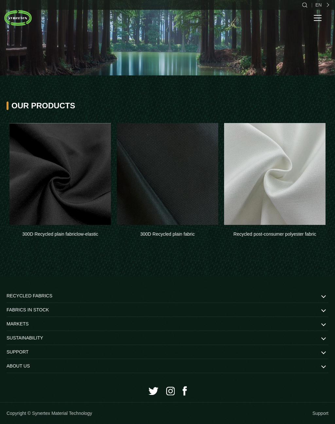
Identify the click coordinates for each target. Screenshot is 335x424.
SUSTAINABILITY (25, 337)
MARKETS (18, 323)
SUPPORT (17, 351)
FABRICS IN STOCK (28, 309)
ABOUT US (18, 366)
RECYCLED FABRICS (29, 295)
